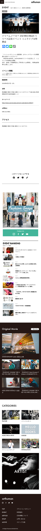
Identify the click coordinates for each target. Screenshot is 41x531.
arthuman (35, 2)
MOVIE (4, 522)
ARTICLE (4, 516)
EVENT (4, 512)
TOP (3, 509)
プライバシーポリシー (24, 509)
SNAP (4, 519)
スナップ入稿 (21, 522)
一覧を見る (35, 329)
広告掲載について (22, 515)
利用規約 (19, 512)
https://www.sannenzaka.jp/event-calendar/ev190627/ (17, 103)
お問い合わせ (21, 519)
